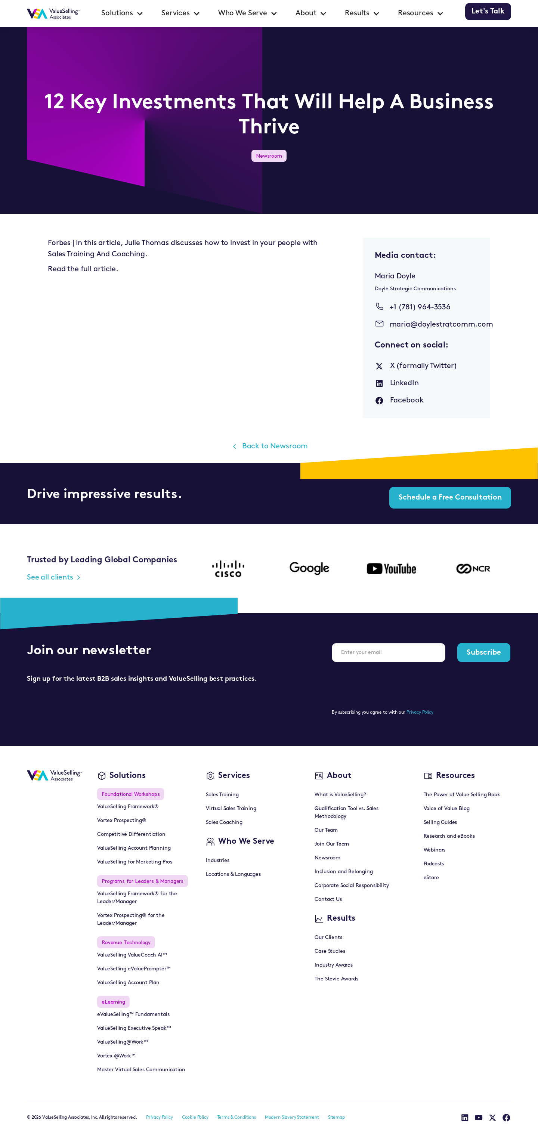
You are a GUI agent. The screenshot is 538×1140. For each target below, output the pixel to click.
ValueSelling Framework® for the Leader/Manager (137, 898)
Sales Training (222, 795)
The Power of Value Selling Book (462, 795)
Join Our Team (332, 844)
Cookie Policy (195, 1117)
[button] (122, 13)
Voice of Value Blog (447, 809)
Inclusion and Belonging (343, 872)
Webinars (435, 850)
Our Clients (328, 937)
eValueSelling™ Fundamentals (133, 1014)
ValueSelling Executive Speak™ (134, 1028)
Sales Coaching (224, 822)
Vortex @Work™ (116, 1056)
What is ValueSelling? (340, 795)
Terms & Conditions (236, 1117)
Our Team (326, 830)
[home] (53, 13)
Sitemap (336, 1117)
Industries (217, 861)
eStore (431, 878)
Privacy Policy (419, 712)
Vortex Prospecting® (121, 821)
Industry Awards (334, 965)
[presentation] (388, 682)
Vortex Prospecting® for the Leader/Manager (131, 919)
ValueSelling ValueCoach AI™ (132, 955)
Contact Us (328, 899)
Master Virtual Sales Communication (141, 1070)
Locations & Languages (233, 874)
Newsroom (327, 858)
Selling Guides (440, 822)
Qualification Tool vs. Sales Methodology (346, 812)
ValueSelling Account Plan (128, 983)
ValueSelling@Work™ (122, 1042)
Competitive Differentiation (131, 834)
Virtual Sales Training (231, 809)
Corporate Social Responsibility (352, 886)
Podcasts (434, 864)
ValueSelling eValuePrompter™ (134, 969)
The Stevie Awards (336, 979)
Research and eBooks (449, 836)
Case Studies (330, 951)
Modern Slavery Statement (292, 1117)
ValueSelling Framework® (128, 807)
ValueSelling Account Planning (133, 848)
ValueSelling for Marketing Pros (134, 862)
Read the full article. (83, 269)
